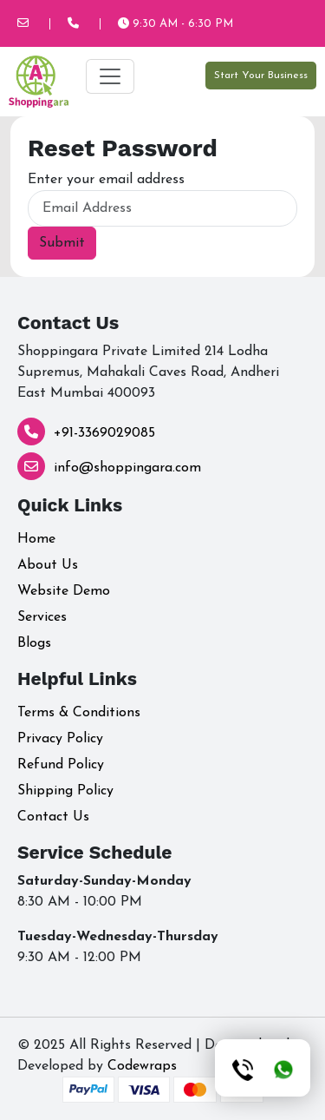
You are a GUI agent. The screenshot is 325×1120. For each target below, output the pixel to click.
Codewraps (142, 1066)
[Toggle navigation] (110, 76)
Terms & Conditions (78, 713)
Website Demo (63, 591)
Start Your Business (261, 75)
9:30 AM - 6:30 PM (175, 24)
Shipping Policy (65, 791)
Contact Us (53, 817)
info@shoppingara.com (127, 468)
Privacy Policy (60, 739)
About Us (47, 565)
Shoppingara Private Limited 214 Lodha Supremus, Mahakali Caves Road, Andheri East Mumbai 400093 (148, 372)
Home (36, 539)
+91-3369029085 (104, 433)
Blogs (34, 643)
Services (42, 617)
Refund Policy (60, 765)
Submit (62, 243)
